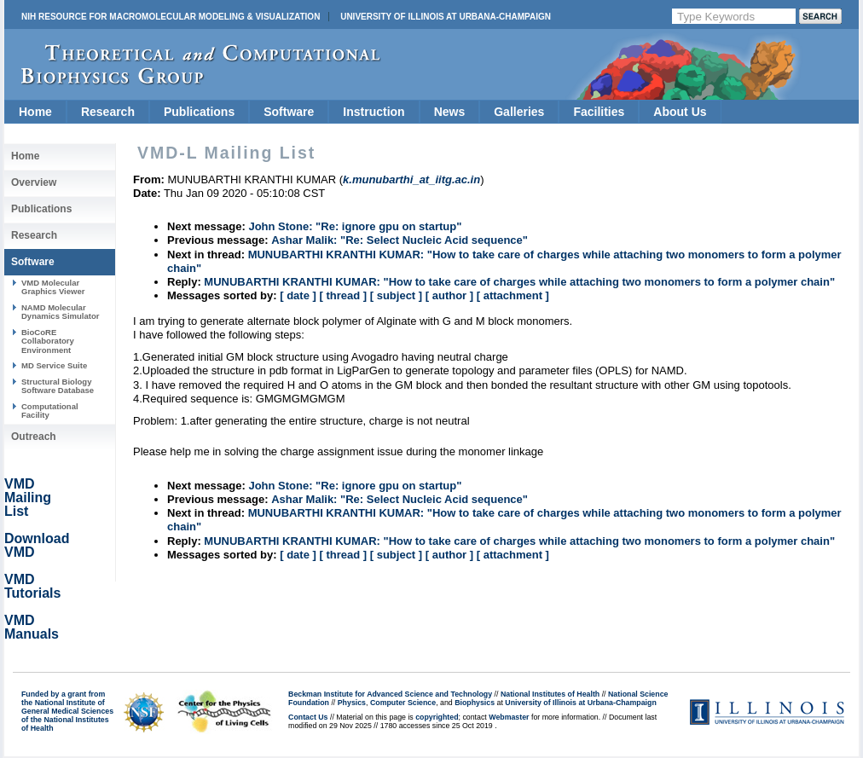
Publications (199, 112)
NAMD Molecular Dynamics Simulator (60, 312)
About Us (679, 112)
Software (289, 112)
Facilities (598, 112)
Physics (352, 702)
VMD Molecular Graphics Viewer (52, 287)
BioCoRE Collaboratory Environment (47, 341)
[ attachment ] (513, 295)
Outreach (33, 437)
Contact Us (307, 717)
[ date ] (298, 295)
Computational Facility (49, 411)
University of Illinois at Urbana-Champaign (445, 16)
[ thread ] (343, 295)
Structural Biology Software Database (57, 386)
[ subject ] (396, 295)
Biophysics (475, 702)
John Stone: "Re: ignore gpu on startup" (354, 226)
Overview (33, 182)
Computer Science (403, 702)
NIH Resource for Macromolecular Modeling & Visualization (170, 16)
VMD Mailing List (27, 497)
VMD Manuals (31, 627)
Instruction (373, 112)
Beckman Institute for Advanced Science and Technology (390, 694)
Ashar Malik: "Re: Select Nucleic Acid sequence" (399, 240)
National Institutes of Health (550, 694)
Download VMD (36, 545)
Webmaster (509, 717)
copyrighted (436, 717)
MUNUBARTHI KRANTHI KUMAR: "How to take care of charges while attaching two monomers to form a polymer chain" (519, 281)
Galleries (519, 112)
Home (35, 112)
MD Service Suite (54, 365)
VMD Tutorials (32, 586)
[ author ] (449, 295)
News (450, 112)
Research (108, 112)
